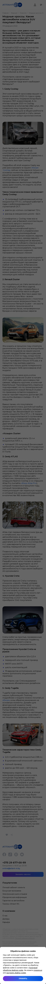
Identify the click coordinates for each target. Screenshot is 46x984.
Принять (23, 979)
